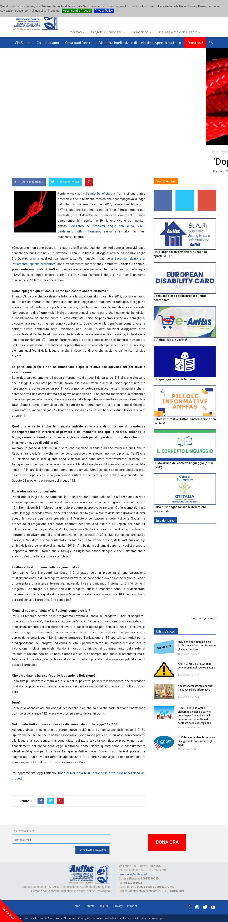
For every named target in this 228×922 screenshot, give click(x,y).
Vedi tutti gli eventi (204, 618)
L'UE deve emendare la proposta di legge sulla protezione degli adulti (196, 741)
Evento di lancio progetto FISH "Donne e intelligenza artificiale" (195, 603)
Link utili (104, 906)
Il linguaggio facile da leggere (174, 379)
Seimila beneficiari (98, 193)
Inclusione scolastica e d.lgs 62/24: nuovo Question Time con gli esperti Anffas (197, 645)
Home (76, 906)
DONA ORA (167, 842)
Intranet (132, 906)
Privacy (118, 906)
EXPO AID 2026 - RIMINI (195, 530)
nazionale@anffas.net (133, 874)
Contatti (89, 906)
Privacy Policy (104, 10)
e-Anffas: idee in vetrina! (170, 339)
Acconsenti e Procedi (77, 10)
